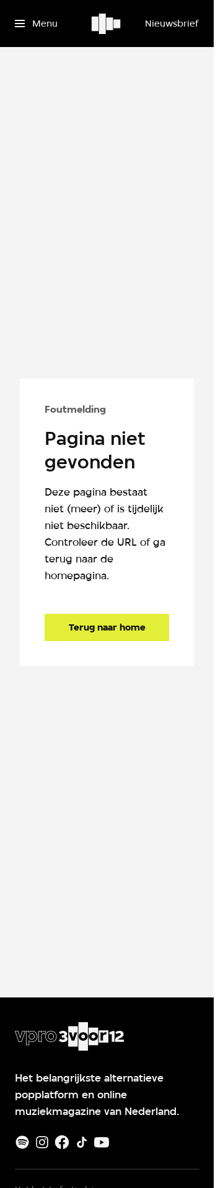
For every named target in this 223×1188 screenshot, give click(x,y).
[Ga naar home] (107, 23)
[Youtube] (101, 1142)
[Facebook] (62, 1142)
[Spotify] (22, 1142)
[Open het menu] (36, 23)
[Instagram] (42, 1142)
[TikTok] (81, 1142)
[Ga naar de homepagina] (107, 627)
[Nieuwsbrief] (171, 23)
